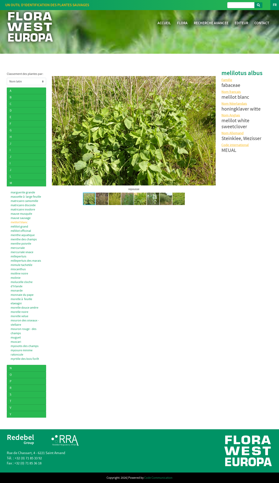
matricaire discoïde (23, 205)
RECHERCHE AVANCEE (211, 23)
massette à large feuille (26, 197)
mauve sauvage (21, 218)
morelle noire (19, 312)
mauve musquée (21, 214)
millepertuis (18, 256)
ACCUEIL (164, 23)
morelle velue (19, 316)
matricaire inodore (23, 209)
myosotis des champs (25, 346)
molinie (16, 278)
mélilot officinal (21, 231)
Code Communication (158, 478)
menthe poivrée (21, 244)
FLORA (182, 23)
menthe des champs (24, 239)
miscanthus (18, 269)
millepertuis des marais (26, 261)
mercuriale (18, 248)
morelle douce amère (24, 308)
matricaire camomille (24, 201)
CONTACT (261, 23)
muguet (16, 337)
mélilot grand (19, 227)
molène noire (19, 273)
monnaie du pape (22, 295)
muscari (16, 342)
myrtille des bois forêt (25, 359)
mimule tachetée (21, 265)
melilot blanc (19, 222)
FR (274, 5)
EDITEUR (241, 23)
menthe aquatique (23, 235)
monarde (17, 291)
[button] (55, 131)
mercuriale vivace (22, 252)
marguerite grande (23, 192)
